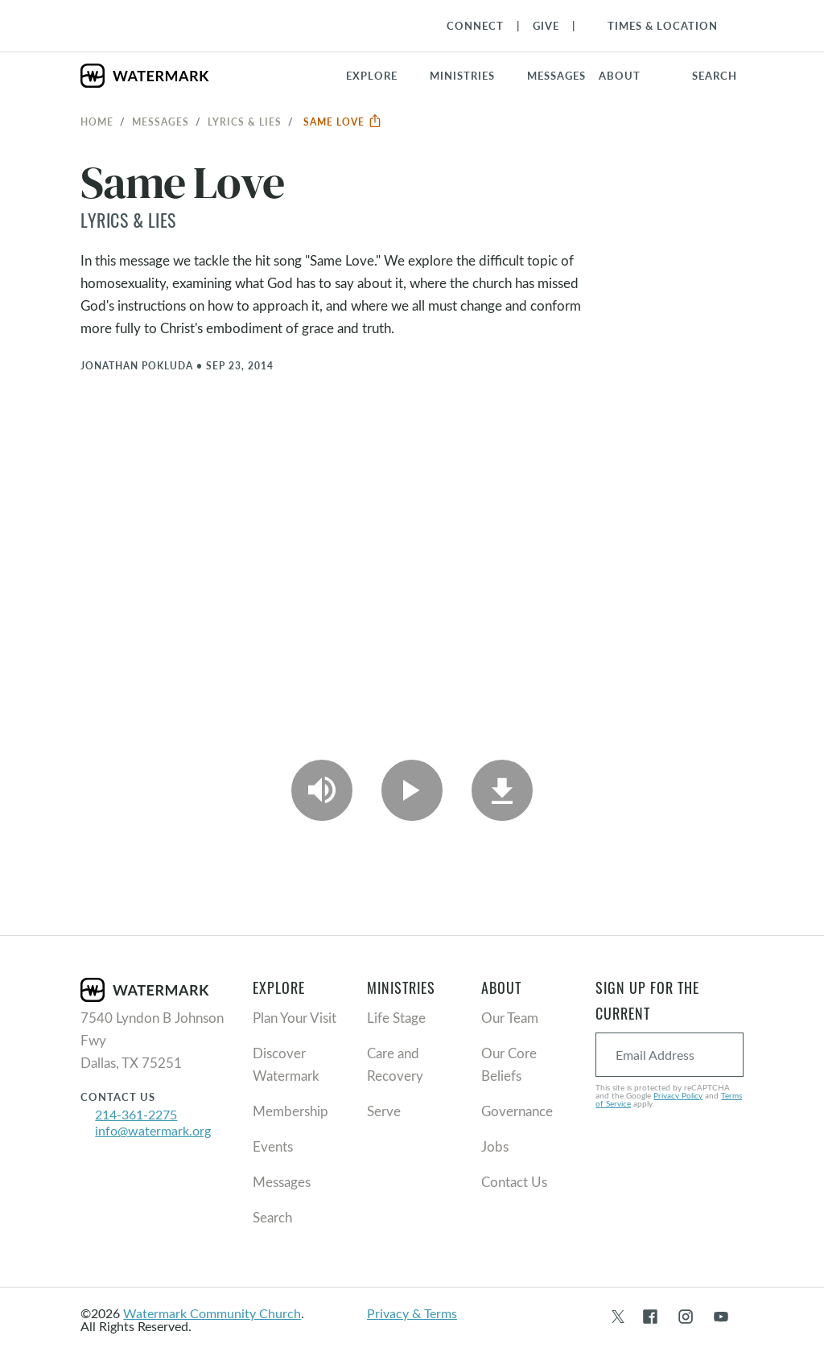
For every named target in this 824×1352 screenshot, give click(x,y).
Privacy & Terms (412, 1313)
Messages (160, 121)
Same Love (342, 121)
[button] (472, 76)
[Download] (502, 790)
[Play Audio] (322, 790)
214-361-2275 (136, 1114)
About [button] (620, 75)
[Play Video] (412, 790)
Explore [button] (372, 75)
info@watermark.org (153, 1130)
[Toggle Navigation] (655, 25)
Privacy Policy (677, 1095)
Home (96, 121)
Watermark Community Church (212, 1313)
